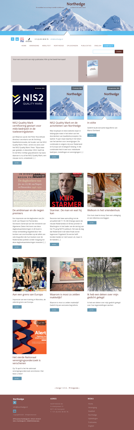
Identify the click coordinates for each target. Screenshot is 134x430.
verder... (17, 163)
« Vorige (58, 388)
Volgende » (75, 388)
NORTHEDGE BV (56, 404)
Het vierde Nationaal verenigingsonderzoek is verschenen (27, 360)
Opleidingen (72, 46)
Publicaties (86, 46)
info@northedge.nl (57, 39)
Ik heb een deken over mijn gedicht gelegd (102, 296)
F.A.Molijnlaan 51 (57, 406)
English (97, 46)
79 (69, 388)
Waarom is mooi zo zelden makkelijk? (65, 296)
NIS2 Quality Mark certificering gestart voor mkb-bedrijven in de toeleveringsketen (27, 127)
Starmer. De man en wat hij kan (66, 212)
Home (24, 46)
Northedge (59, 46)
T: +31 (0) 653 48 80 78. (59, 411)
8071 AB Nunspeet (57, 409)
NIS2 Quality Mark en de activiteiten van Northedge (65, 124)
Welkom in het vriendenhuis (103, 210)
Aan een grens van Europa (28, 294)
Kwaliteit (46, 46)
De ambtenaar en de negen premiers (28, 212)
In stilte (91, 122)
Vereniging (34, 46)
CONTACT (108, 46)
